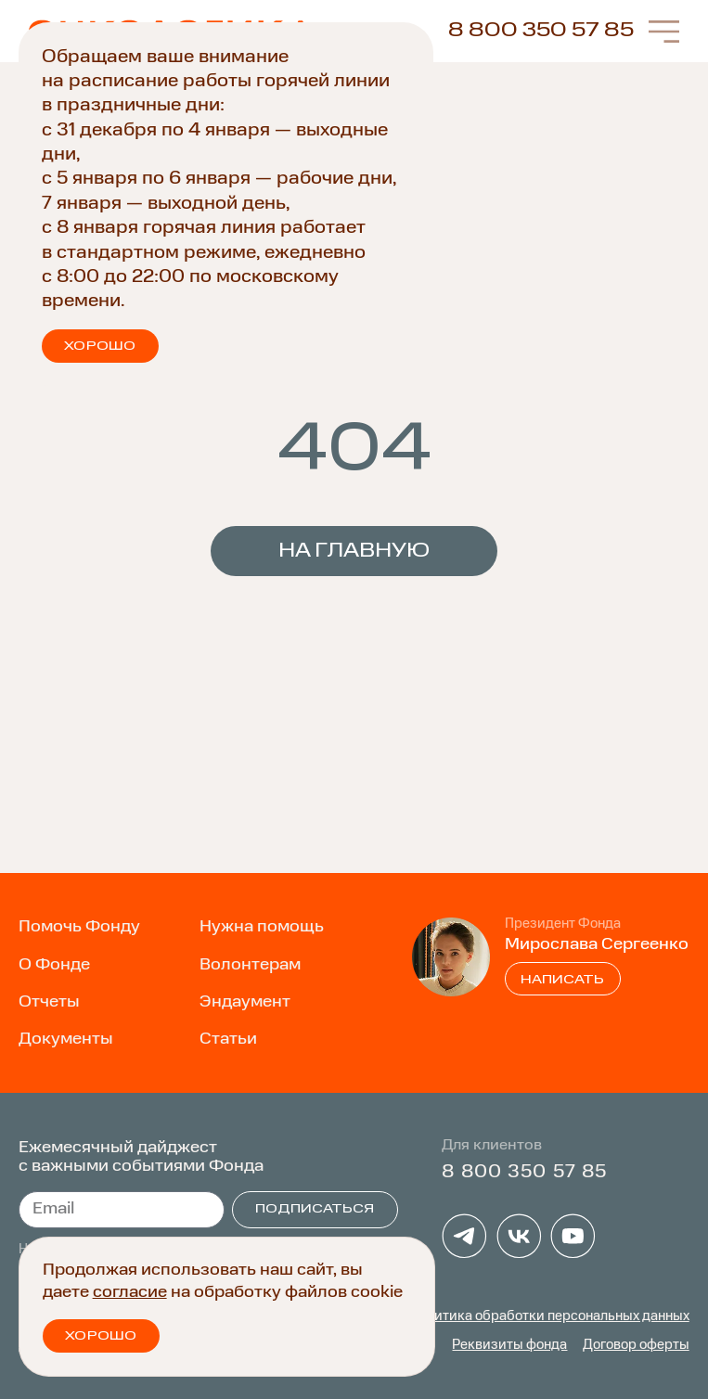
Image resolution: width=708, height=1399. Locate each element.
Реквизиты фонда (509, 1345)
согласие (130, 1292)
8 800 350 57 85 (541, 30)
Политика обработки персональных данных (549, 1316)
